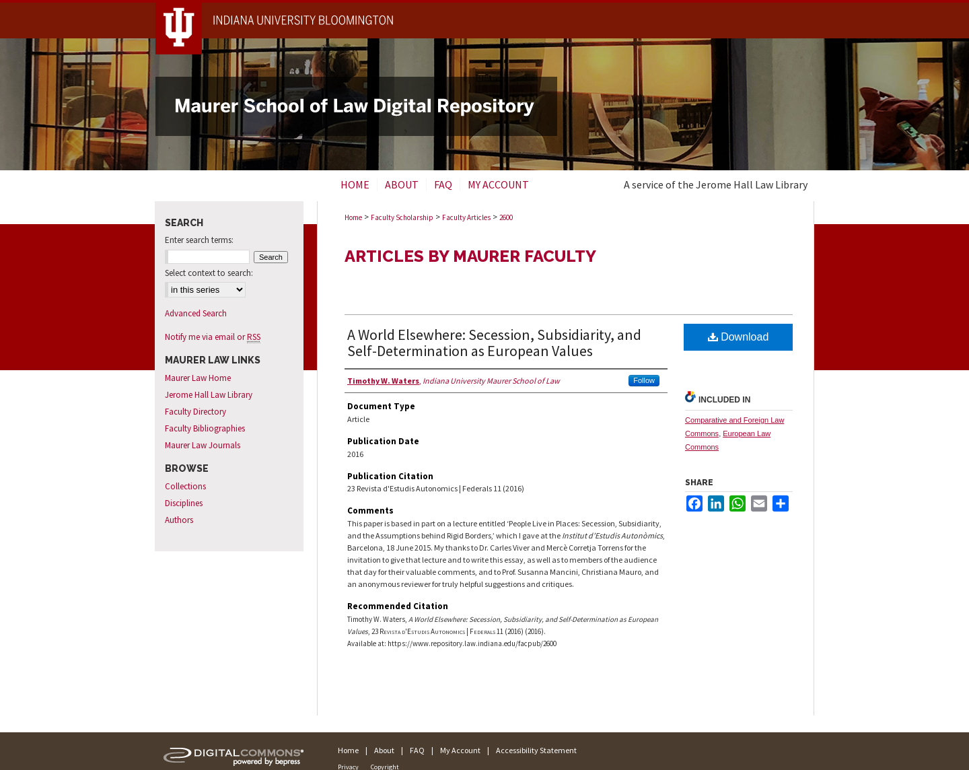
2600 (506, 217)
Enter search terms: (199, 240)
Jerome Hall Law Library (208, 394)
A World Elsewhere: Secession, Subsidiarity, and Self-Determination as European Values (494, 342)
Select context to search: (209, 273)
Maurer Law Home (198, 378)
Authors (179, 520)
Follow (644, 380)
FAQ (417, 750)
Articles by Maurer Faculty (470, 256)
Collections (185, 486)
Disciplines (184, 503)
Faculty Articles (466, 217)
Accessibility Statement (536, 750)
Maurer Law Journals (202, 445)
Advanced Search (196, 313)
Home (353, 217)
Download (738, 337)
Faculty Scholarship (402, 217)
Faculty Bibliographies (205, 428)
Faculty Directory (195, 411)
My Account (460, 750)
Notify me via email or (212, 337)
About (384, 750)
